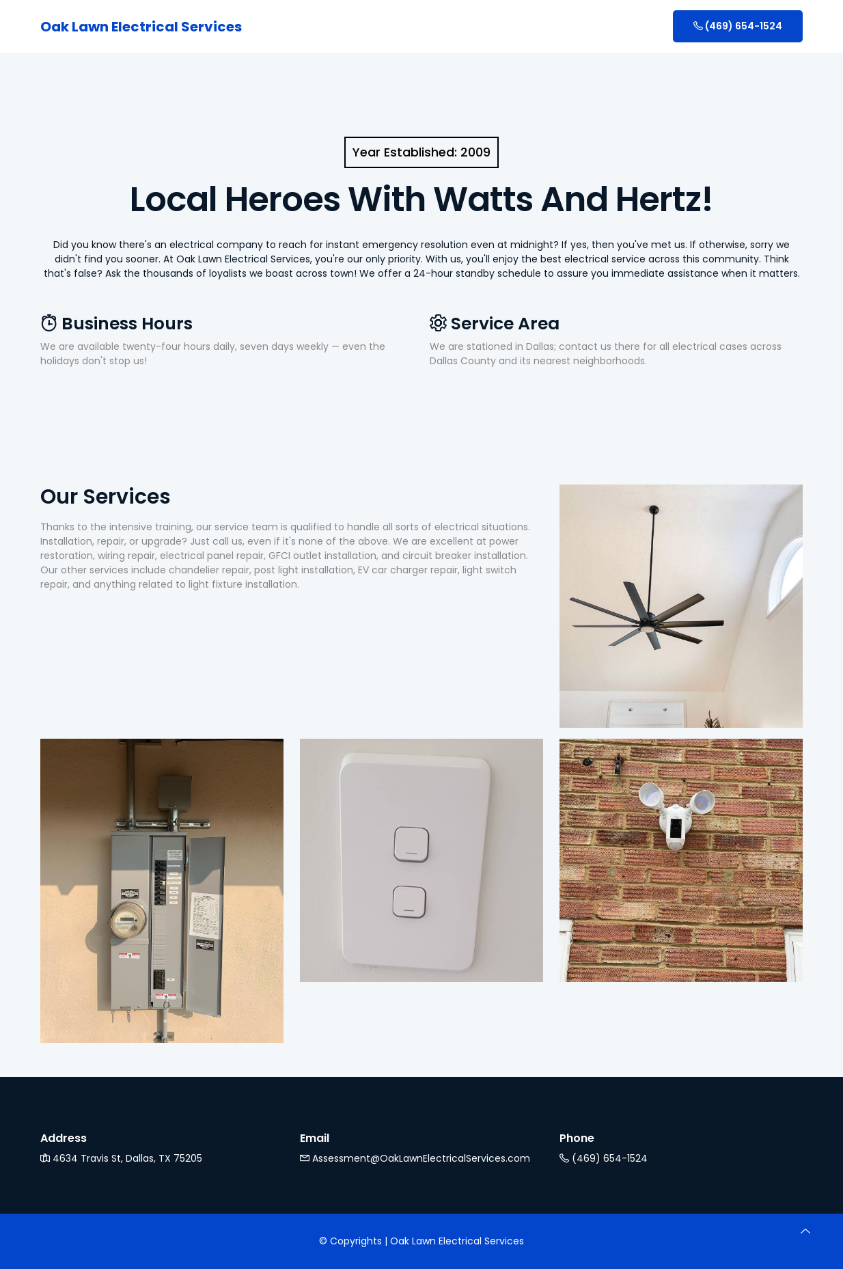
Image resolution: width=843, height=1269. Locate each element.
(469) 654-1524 (737, 26)
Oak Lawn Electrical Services (141, 26)
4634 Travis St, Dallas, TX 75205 (121, 1158)
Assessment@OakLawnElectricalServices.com (415, 1158)
